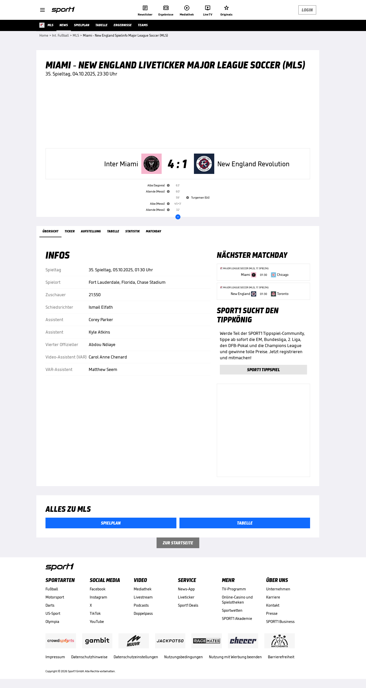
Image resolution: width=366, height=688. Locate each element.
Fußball (51, 589)
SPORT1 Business (280, 621)
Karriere (273, 597)
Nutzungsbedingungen (183, 656)
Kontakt (272, 605)
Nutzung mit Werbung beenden (235, 656)
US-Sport (52, 613)
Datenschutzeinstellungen (136, 656)
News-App (186, 589)
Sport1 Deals (188, 605)
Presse (272, 613)
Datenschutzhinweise (89, 656)
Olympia (52, 621)
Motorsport (54, 597)
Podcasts (141, 605)
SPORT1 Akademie (237, 618)
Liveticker (186, 597)
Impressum (55, 656)
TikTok (95, 613)
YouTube (97, 621)
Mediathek (142, 589)
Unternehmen (278, 589)
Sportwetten (232, 610)
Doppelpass (143, 613)
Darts (49, 605)
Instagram (98, 597)
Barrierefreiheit (281, 656)
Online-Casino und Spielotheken (237, 600)
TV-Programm (234, 589)
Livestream (143, 597)
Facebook (97, 589)
